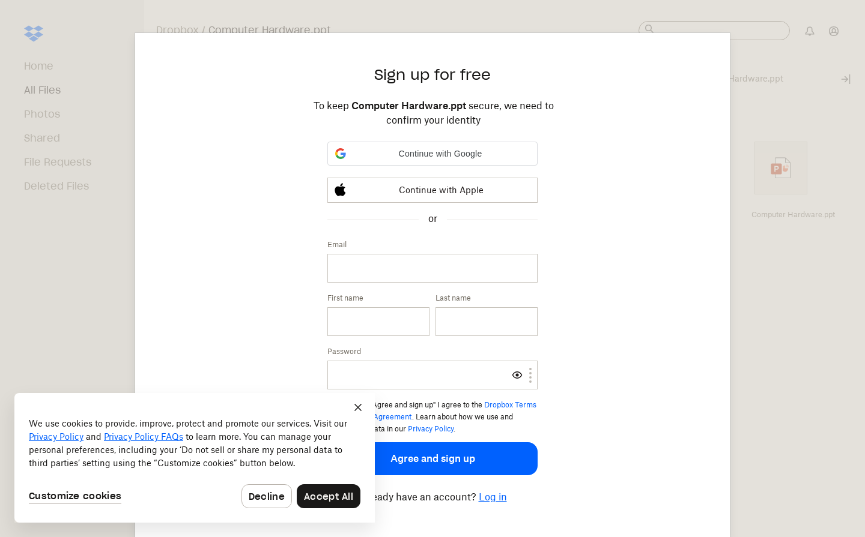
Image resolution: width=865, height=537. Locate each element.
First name (345, 297)
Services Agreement (377, 416)
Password (344, 351)
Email (337, 244)
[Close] (358, 407)
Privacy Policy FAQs (143, 436)
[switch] (517, 375)
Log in (493, 497)
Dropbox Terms (510, 404)
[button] (432, 154)
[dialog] (194, 458)
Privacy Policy (431, 428)
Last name (453, 297)
